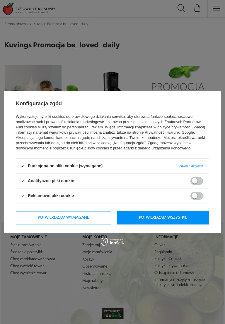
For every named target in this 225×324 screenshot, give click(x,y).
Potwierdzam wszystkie (163, 218)
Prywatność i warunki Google (169, 132)
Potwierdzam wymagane (63, 218)
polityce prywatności (174, 127)
